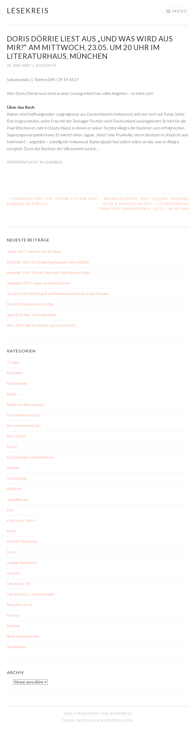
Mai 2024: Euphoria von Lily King (30, 304)
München (13, 615)
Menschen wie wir (19, 605)
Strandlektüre (16, 647)
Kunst (11, 552)
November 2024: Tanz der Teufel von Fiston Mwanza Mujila (48, 273)
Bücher (12, 394)
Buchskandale (17, 383)
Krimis (11, 531)
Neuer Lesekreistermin (23, 636)
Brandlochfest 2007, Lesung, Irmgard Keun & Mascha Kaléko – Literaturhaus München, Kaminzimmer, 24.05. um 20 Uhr (144, 206)
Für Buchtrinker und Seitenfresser (31, 457)
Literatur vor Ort (18, 584)
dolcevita (46, 65)
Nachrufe (13, 626)
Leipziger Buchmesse (22, 563)
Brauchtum (15, 373)
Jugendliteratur (17, 499)
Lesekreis (28, 10)
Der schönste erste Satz (24, 415)
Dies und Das (17, 436)
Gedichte (13, 468)
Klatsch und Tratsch (21, 520)
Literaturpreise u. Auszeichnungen (31, 594)
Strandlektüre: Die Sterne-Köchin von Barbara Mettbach (52, 201)
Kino (10, 510)
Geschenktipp (17, 478)
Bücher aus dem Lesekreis (25, 405)
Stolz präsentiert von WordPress (98, 714)
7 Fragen (13, 362)
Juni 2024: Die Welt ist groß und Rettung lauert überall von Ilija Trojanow (58, 294)
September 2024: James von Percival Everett (38, 283)
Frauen (12, 447)
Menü (179, 10)
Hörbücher (14, 489)
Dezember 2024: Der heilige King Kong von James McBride (48, 262)
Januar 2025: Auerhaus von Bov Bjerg (33, 251)
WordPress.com (116, 720)
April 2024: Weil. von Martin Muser (32, 315)
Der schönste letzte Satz (24, 426)
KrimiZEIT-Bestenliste (22, 541)
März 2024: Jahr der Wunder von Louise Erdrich (41, 325)
